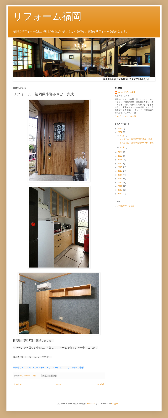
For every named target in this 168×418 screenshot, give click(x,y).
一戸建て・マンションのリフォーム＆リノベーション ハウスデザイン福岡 (48, 367)
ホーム (59, 384)
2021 (120, 160)
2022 (120, 156)
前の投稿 (100, 384)
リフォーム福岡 (47, 16)
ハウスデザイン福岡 (126, 92)
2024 (120, 132)
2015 (120, 182)
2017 (120, 175)
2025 (120, 128)
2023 (120, 152)
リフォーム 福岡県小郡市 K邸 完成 (136, 139)
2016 (120, 178)
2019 (120, 167)
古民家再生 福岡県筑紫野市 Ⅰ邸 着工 (137, 143)
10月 (122, 147)
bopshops (91, 404)
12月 (122, 135)
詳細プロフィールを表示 (125, 116)
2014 (120, 186)
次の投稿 (17, 384)
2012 (120, 194)
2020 (120, 163)
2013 (120, 190)
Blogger (114, 404)
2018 (120, 171)
